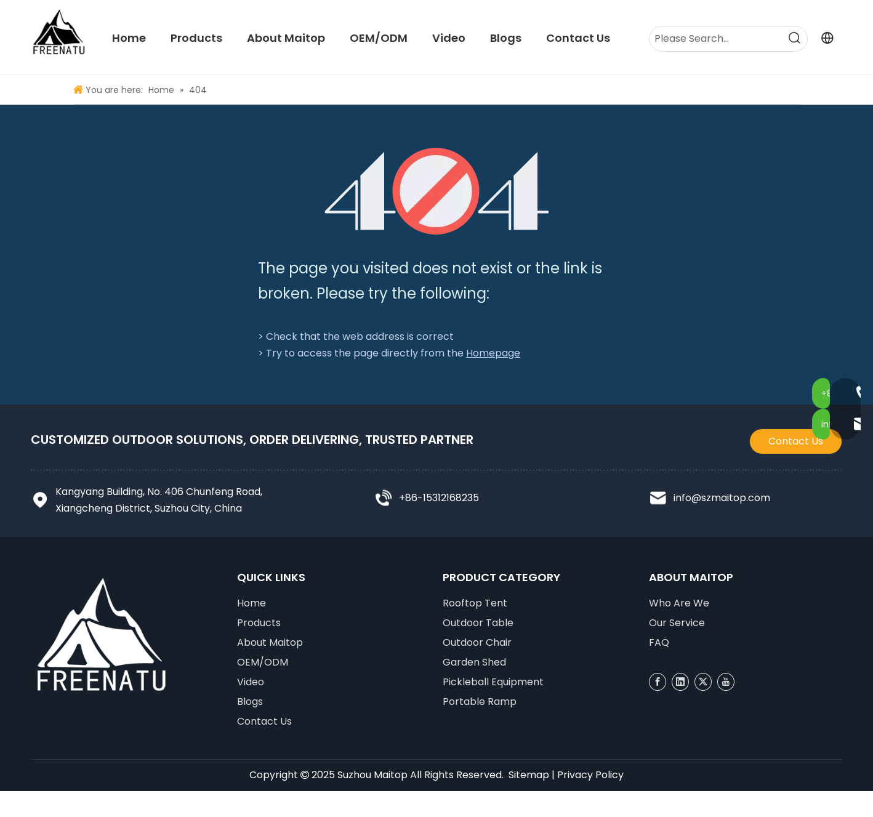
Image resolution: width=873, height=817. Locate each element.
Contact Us (795, 441)
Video (250, 682)
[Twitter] (703, 682)
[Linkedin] (680, 682)
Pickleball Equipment (493, 682)
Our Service (677, 623)
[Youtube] (725, 682)
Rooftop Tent (475, 603)
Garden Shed (474, 662)
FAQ (659, 642)
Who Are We (679, 603)
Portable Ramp (480, 701)
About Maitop (270, 642)
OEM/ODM (262, 662)
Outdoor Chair (477, 642)
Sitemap (529, 775)
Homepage (493, 353)
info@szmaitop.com (722, 498)
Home (251, 603)
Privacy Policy (590, 775)
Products (259, 623)
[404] (436, 191)
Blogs (250, 701)
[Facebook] (657, 682)
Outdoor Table (478, 623)
